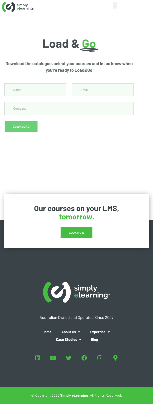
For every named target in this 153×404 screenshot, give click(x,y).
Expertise (100, 332)
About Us (70, 332)
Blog (94, 339)
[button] (115, 5)
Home (47, 332)
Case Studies (68, 339)
